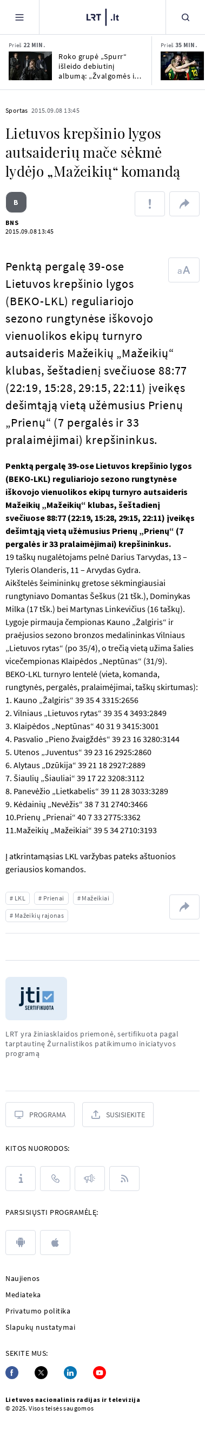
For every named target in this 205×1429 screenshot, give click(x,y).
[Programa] (40, 1114)
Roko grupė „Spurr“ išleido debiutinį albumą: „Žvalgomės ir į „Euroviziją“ (99, 66)
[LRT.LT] (103, 17)
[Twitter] (41, 1372)
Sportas (16, 110)
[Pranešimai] (90, 1178)
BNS (11, 222)
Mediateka (23, 1294)
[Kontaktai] (55, 1178)
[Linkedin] (70, 1372)
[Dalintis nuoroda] (184, 203)
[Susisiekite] (118, 1114)
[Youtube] (99, 1372)
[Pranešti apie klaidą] (150, 203)
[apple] (55, 1242)
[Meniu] (19, 17)
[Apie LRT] (20, 1178)
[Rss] (124, 1178)
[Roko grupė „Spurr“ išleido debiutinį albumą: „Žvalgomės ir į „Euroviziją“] (30, 66)
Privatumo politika (37, 1311)
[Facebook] (11, 1372)
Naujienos (22, 1278)
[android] (20, 1242)
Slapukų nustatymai (40, 1327)
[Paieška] (185, 17)
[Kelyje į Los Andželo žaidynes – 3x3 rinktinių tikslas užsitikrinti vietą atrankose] (182, 66)
